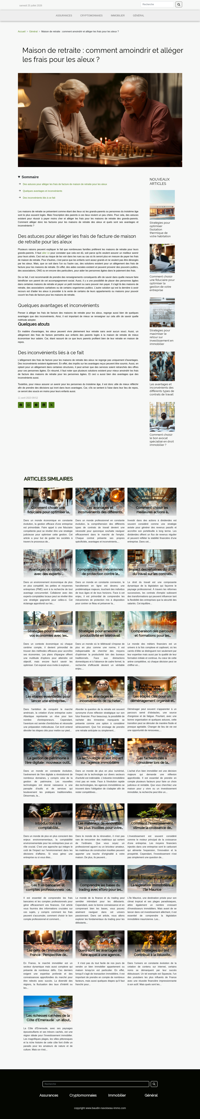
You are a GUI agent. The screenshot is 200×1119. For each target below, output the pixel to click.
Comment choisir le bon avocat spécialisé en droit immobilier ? (162, 439)
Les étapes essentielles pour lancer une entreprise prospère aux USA (48, 700)
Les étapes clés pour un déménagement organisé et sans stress (152, 700)
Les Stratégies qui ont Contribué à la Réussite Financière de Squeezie (152, 954)
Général (138, 15)
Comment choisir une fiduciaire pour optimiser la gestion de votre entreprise (162, 283)
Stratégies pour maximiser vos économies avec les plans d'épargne (48, 635)
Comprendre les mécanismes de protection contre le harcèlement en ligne (100, 573)
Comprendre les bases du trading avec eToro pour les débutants (100, 889)
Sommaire (30, 177)
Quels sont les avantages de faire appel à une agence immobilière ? (100, 954)
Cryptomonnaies (91, 15)
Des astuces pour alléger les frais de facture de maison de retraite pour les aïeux (65, 184)
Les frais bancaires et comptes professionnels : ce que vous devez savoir (48, 889)
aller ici (46, 253)
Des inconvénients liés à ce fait (39, 198)
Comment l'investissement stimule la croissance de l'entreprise (152, 827)
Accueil (22, 31)
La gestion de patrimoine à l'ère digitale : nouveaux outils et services (48, 762)
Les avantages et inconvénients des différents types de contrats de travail (162, 389)
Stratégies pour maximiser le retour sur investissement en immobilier (161, 337)
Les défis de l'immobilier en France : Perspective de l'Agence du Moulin (48, 954)
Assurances (64, 15)
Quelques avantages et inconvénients (42, 191)
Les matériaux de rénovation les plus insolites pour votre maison (100, 827)
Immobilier (118, 15)
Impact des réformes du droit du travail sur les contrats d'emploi (152, 573)
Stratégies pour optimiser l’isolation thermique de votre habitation (160, 229)
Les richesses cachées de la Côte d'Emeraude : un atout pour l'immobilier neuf (48, 1020)
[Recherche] (157, 4)
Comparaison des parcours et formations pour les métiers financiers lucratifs (152, 635)
